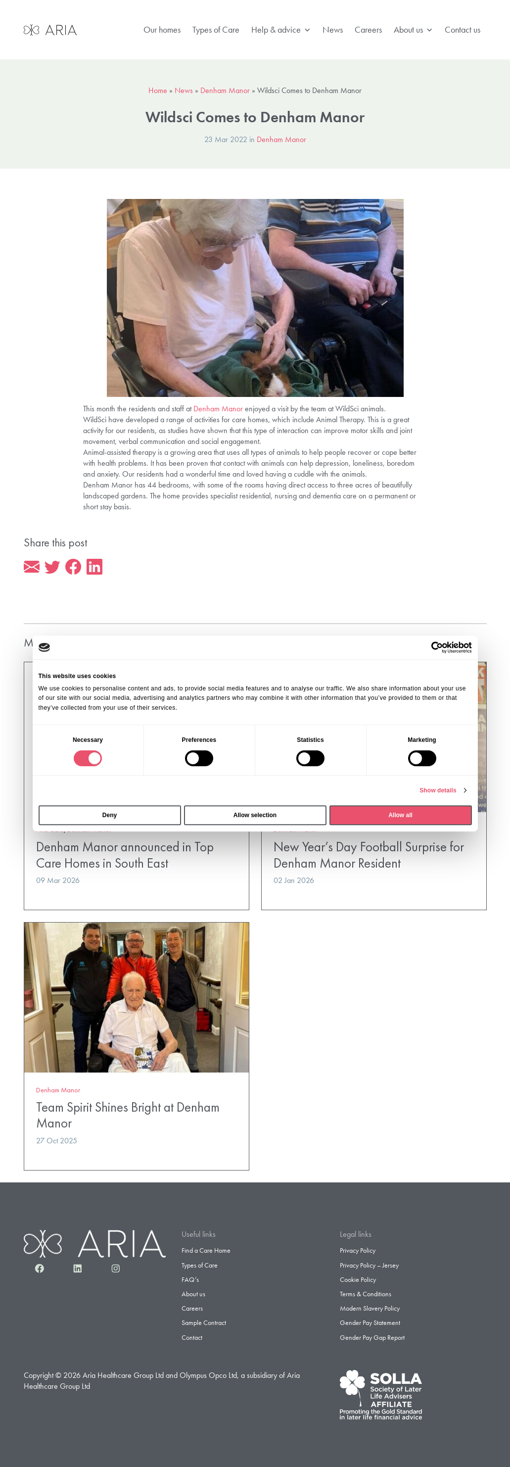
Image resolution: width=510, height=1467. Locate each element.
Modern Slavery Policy (370, 1308)
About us (413, 30)
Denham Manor (225, 90)
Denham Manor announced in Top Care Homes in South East (125, 855)
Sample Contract (204, 1322)
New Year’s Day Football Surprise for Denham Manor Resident (369, 855)
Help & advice (281, 30)
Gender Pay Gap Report (372, 1337)
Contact (192, 1337)
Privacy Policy (357, 1250)
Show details (438, 790)
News (333, 29)
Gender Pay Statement (370, 1322)
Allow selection (255, 815)
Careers (368, 29)
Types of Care (215, 29)
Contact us (462, 29)
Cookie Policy (358, 1279)
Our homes (162, 29)
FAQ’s (190, 1279)
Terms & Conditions (365, 1293)
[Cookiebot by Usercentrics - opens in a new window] (428, 647)
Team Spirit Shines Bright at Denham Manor (128, 1115)
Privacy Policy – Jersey (369, 1265)
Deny (109, 815)
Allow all (400, 815)
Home (157, 90)
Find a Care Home (206, 1250)
